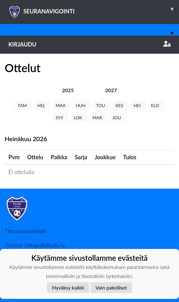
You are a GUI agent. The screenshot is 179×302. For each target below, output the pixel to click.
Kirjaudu (89, 44)
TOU (102, 105)
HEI (138, 105)
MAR (98, 117)
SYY (60, 117)
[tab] (68, 90)
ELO (156, 105)
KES (120, 105)
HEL (42, 105)
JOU (118, 117)
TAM (23, 105)
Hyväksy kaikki (68, 287)
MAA (62, 105)
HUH (82, 105)
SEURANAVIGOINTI (93, 9)
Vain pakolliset (111, 287)
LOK (79, 117)
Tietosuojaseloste (25, 230)
